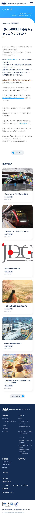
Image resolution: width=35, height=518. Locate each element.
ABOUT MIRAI (7, 464)
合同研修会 (23, 122)
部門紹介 (5, 430)
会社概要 (5, 420)
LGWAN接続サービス (25, 428)
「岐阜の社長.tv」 (13, 59)
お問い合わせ (6, 484)
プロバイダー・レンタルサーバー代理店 (15, 487)
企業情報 (5, 417)
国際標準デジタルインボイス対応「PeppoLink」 (25, 453)
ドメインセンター (24, 423)
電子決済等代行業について (10, 424)
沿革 (4, 427)
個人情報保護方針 (7, 511)
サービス (21, 417)
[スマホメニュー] (31, 3)
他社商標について (8, 494)
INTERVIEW (6, 466)
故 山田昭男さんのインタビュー (13, 97)
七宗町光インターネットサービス (25, 443)
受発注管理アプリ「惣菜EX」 (25, 448)
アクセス (5, 433)
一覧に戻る (18, 152)
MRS (20, 420)
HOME (21, 13)
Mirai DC (22, 426)
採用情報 (5, 461)
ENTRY (5, 469)
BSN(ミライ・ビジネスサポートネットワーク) (25, 434)
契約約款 (5, 490)
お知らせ (5, 480)
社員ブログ (28, 13)
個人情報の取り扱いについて (22, 511)
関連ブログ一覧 (16, 397)
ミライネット (23, 439)
